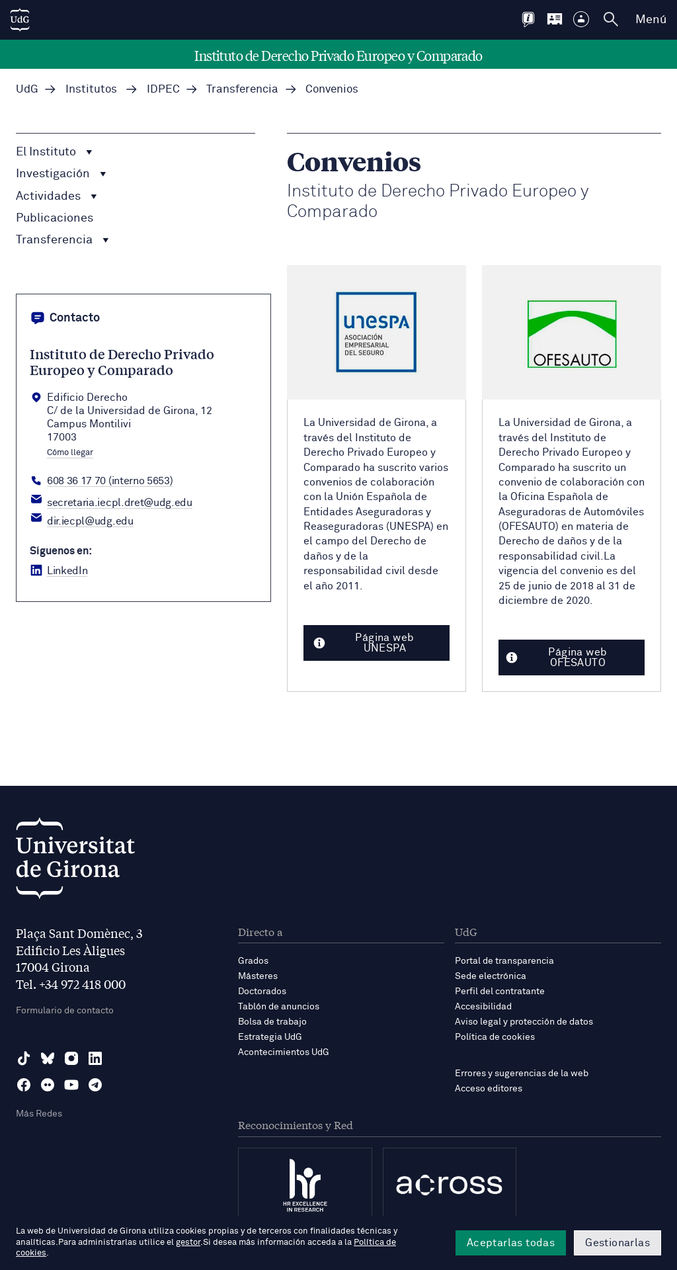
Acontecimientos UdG (283, 1052)
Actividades (56, 196)
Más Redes (39, 1114)
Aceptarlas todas (511, 1243)
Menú (650, 20)
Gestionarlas (617, 1243)
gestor (188, 1242)
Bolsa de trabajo (272, 1022)
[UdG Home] (20, 20)
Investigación (61, 174)
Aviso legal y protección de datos (524, 1022)
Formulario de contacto (65, 1010)
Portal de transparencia (504, 961)
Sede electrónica (490, 976)
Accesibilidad (483, 1006)
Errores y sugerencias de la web (521, 1073)
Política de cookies (495, 1037)
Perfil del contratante (500, 991)
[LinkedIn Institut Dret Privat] (58, 570)
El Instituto (54, 152)
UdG (27, 89)
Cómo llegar (70, 453)
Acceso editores (488, 1088)
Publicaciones (54, 218)
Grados (253, 961)
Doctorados (262, 991)
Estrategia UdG (270, 1037)
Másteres (258, 976)
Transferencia (62, 240)
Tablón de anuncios (278, 1006)
